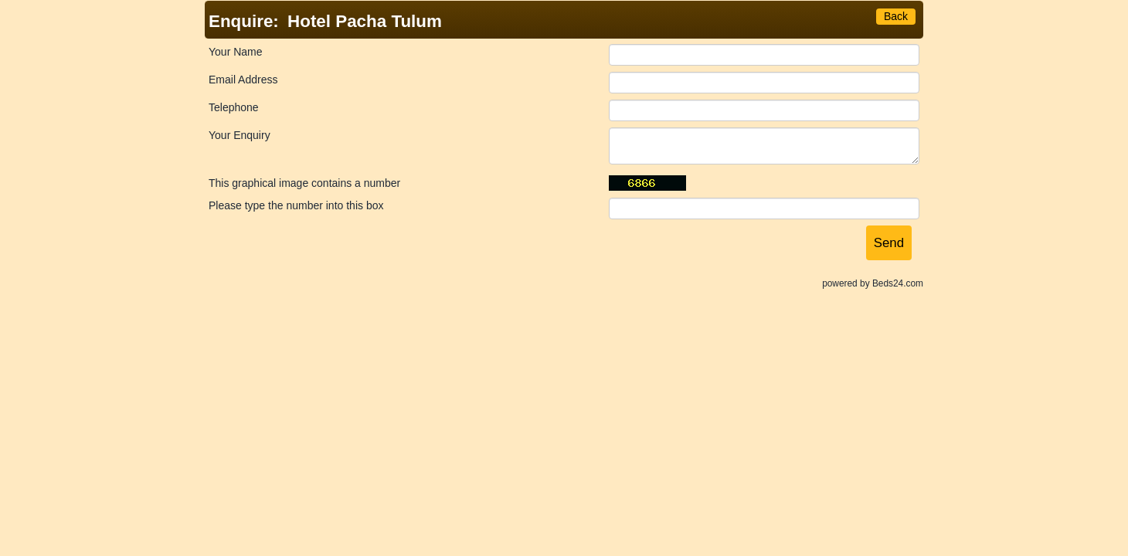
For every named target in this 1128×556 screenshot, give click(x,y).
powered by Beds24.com (872, 283)
